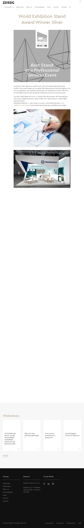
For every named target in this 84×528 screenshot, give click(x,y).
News (49, 7)
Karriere (56, 7)
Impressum (60, 523)
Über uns (29, 7)
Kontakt (64, 7)
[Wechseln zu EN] (80, 1)
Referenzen (20, 7)
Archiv (5, 455)
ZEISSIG (10, 523)
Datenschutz (71, 523)
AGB (79, 523)
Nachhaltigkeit (40, 7)
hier (36, 96)
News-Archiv (49, 523)
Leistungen (9, 7)
